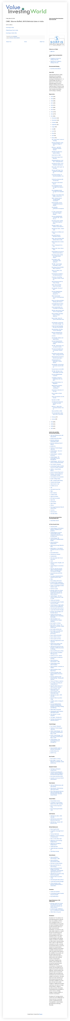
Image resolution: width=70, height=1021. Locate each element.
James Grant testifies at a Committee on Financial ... (58, 308)
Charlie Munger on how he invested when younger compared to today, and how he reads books (56, 534)
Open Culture (53, 503)
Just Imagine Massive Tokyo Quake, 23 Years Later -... (57, 304)
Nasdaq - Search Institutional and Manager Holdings (56, 474)
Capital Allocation (54, 846)
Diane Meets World (54, 520)
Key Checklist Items (54, 552)
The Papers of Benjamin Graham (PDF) (55, 769)
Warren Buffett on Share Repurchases (55, 670)
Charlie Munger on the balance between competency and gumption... (56, 529)
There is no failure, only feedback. (57, 271)
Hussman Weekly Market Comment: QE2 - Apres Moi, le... (57, 217)
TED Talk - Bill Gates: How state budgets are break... (58, 372)
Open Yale (52, 500)
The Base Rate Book (54, 834)
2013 (52, 111)
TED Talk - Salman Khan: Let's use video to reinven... (58, 346)
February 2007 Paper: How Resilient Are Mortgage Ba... (57, 171)
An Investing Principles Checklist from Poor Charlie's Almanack (57, 467)
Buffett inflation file (54, 751)
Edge (51, 491)
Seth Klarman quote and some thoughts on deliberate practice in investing (57, 648)
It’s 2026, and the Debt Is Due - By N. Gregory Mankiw (57, 213)
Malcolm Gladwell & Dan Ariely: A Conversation (57, 333)
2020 (52, 96)
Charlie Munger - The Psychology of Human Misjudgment (55, 458)
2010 (52, 421)
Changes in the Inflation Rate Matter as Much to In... (58, 195)
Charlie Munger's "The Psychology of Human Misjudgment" (55, 741)
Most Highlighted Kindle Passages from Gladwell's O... (58, 192)
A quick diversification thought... (57, 609)
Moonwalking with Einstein (56, 580)
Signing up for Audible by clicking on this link (55, 62)
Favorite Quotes (53, 526)
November (54, 120)
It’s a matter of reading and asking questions (56, 683)
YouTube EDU (53, 501)
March (53, 137)
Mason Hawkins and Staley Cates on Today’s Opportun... (57, 315)
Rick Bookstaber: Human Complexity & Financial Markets (57, 204)
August (53, 126)
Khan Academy (53, 492)
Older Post (42, 41)
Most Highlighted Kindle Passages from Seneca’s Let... (57, 187)
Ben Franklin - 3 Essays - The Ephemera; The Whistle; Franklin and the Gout (57, 626)
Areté (51, 561)
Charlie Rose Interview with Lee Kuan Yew (57, 180)
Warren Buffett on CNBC (57, 411)
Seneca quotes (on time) (55, 638)
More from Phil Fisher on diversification (55, 866)
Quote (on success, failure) (56, 655)
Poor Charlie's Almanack (55, 464)
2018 (52, 100)
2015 (52, 107)
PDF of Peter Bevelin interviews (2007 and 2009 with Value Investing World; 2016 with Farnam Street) (57, 793)
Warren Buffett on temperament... (54, 543)
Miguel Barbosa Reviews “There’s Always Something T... (57, 387)
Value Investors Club (54, 484)
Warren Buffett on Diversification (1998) (55, 861)
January (53, 419)
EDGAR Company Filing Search (56, 472)
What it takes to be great (55, 709)
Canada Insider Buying (55, 482)
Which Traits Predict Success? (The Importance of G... (58, 297)
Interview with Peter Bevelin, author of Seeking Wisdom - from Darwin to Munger (56, 570)
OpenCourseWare (54, 496)
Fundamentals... (53, 556)
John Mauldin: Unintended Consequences (58, 208)
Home (25, 41)
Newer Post (8, 41)
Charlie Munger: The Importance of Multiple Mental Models (56, 539)
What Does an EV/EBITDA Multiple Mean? (55, 844)
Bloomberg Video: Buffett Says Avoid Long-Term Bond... (57, 222)
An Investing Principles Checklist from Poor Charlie (57, 602)
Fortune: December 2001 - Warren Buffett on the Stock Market (56, 674)
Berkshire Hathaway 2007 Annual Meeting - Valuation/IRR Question (57, 678)
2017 (52, 103)
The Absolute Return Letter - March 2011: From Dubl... (57, 414)
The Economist (53, 511)
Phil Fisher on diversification (56, 863)
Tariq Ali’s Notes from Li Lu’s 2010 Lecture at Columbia (56, 686)
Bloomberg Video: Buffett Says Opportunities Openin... (57, 256)
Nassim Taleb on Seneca (55, 637)
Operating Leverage (54, 851)
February (54, 417)
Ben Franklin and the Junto (56, 629)
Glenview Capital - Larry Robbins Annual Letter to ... (58, 226)
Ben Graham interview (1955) (56, 776)
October (54, 122)
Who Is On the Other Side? (56, 838)
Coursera (52, 510)
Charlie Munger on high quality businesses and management (57, 606)
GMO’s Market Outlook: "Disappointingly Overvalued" (57, 199)
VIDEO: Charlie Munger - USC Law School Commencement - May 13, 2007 (56, 732)
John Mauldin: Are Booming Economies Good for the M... (58, 366)
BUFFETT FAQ (53, 752)
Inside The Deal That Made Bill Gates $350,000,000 (57, 327)
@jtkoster (52, 51)
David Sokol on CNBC (56, 155)
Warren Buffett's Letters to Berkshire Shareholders (56, 749)
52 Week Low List (54, 485)
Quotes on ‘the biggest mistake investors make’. (57, 586)
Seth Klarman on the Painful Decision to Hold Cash (56, 819)
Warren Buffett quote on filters (57, 650)
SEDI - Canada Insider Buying (56, 480)
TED (51, 487)
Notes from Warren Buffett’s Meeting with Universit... (58, 301)
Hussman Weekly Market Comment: (57, 375)
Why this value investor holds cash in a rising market (58, 311)
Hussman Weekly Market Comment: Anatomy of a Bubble (57, 342)
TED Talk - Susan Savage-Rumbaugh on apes (57, 264)
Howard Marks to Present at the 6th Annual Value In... (58, 252)
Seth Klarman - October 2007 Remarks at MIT (56, 823)
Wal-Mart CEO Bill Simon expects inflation (57, 152)
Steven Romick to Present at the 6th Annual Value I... (57, 357)
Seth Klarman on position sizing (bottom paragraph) (57, 874)
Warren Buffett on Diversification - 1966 (54, 661)
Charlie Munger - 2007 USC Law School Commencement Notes (57, 462)
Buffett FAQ (52, 446)
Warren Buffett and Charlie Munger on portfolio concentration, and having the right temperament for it (56, 870)
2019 (52, 98)
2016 (52, 105)
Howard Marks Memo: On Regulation (57, 383)
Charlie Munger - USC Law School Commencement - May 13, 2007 (56, 597)
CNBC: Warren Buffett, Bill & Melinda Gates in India (58, 239)
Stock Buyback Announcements (57, 477)
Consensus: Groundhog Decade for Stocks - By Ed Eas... (58, 278)
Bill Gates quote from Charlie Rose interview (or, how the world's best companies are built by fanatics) (56, 592)
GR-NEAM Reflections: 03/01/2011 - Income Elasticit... (57, 361)
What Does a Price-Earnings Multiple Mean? (56, 841)
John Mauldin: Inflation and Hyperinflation (57, 338)
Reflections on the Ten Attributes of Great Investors (57, 836)
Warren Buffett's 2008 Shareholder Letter (55, 692)
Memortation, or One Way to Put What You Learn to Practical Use (57, 549)
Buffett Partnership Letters (56, 438)
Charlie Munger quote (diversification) (55, 664)
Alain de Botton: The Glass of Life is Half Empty (57, 330)
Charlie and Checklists (55, 600)
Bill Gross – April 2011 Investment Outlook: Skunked (56, 148)
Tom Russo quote (54, 588)
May (53, 133)
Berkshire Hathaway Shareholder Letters (54, 441)
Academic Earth (53, 494)
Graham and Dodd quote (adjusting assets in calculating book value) (56, 616)
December (54, 118)
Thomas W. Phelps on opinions (56, 681)
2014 (52, 109)
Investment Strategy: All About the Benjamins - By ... (57, 176)
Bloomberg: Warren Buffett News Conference (58, 268)
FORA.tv (52, 505)
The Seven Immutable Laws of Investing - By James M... (57, 350)
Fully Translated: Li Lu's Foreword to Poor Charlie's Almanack (56, 620)
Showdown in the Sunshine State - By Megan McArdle (58, 354)
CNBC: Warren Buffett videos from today (56, 285)
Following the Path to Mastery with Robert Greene (56, 712)
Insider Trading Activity (55, 478)
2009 (52, 424)
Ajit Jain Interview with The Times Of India (57, 282)
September (54, 124)
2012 (52, 114)
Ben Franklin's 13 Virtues (55, 623)
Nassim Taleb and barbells (55, 635)
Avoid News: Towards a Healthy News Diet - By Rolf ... (57, 379)
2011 (52, 116)
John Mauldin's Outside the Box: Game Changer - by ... (58, 323)
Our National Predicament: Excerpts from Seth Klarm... (57, 403)
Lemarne (53, 335)
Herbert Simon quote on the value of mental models (56, 644)
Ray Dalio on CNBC (56, 400)
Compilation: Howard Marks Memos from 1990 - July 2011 (56, 803)
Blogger (40, 1014)
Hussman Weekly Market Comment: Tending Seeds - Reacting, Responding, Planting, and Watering (57, 706)
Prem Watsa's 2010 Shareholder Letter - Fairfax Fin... (56, 261)
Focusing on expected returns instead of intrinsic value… (56, 577)
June (53, 131)
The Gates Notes (53, 513)
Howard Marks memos (55, 801)
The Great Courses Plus (55, 489)
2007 (52, 428)
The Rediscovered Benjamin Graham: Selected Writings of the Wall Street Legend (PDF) (56, 773)
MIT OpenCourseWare (55, 498)
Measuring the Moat (54, 829)
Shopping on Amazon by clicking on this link (55, 59)
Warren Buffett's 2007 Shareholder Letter (55, 689)
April (53, 135)
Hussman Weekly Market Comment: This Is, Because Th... (57, 293)
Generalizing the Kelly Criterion (57, 608)
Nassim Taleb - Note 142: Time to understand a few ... (58, 319)
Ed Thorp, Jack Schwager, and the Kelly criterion (56, 612)
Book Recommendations (55, 68)
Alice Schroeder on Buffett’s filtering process (56, 653)
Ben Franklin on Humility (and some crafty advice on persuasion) (56, 632)
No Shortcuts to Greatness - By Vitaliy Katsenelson (57, 274)
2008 (52, 426)
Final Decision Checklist (55, 554)
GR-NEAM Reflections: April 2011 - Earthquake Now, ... (58, 161)
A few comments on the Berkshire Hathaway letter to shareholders (56, 884)
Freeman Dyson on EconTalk (58, 369)
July (53, 129)
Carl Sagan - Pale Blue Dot (56, 717)
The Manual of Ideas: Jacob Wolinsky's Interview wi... (57, 164)
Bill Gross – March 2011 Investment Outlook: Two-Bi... (58, 408)
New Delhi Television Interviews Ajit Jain (56, 236)
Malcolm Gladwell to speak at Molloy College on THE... (57, 144)
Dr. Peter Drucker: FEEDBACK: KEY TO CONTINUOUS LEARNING (57, 583)
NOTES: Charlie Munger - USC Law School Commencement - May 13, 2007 (56, 736)
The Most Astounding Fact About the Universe (56, 720)
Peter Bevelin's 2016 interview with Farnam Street (56, 789)
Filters (51, 579)
